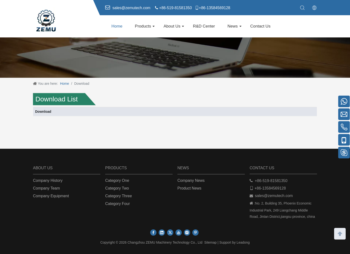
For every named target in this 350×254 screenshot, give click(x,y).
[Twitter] (170, 232)
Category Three (118, 196)
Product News (189, 188)
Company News (191, 180)
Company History (48, 180)
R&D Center (204, 26)
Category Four (117, 204)
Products (143, 26)
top (340, 233)
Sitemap (210, 242)
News (232, 26)
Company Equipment (51, 196)
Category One (117, 180)
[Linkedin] (162, 232)
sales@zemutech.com (274, 196)
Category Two (117, 188)
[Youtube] (178, 232)
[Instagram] (187, 232)
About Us (171, 26)
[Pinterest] (195, 232)
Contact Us (260, 26)
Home (116, 26)
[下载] (175, 57)
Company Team (46, 188)
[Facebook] (153, 232)
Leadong (243, 242)
